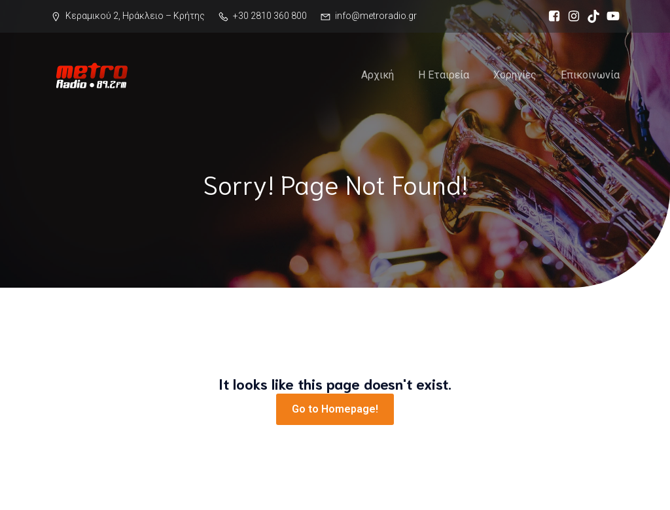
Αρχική (377, 75)
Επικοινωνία (590, 75)
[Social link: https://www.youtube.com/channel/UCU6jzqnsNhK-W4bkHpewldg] (610, 16)
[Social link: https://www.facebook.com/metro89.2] (551, 16)
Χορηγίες (515, 75)
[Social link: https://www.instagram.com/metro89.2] (570, 16)
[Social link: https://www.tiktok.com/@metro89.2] (590, 16)
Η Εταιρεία (443, 75)
